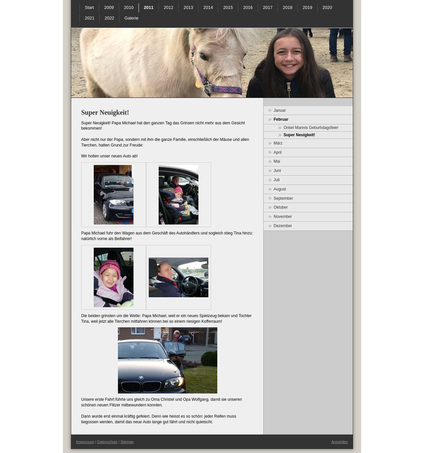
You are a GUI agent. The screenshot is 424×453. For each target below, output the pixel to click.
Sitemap (127, 442)
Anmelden (339, 442)
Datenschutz (107, 442)
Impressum (85, 442)
